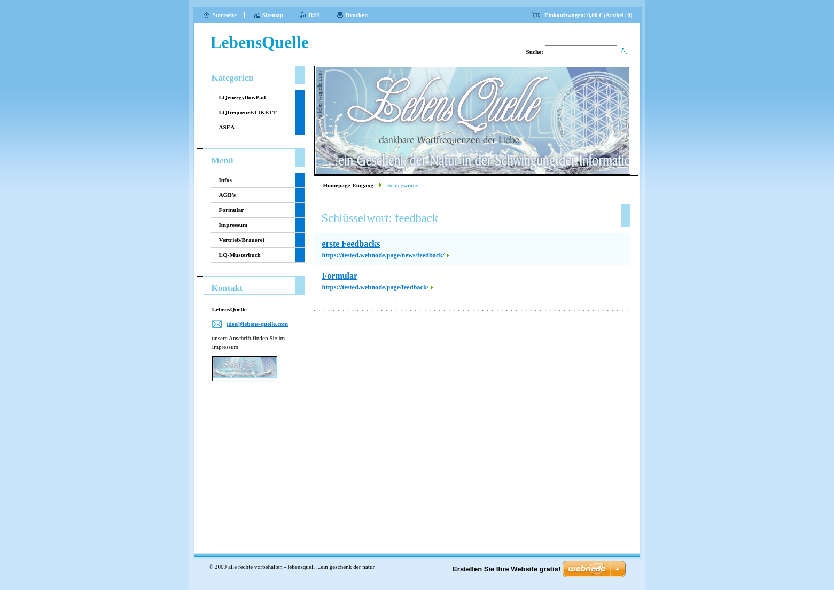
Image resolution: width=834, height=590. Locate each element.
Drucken (357, 15)
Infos (225, 180)
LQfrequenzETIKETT (248, 112)
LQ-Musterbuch (240, 254)
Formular (340, 275)
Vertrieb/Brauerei (241, 240)
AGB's (227, 195)
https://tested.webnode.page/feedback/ (375, 287)
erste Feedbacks (351, 243)
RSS (314, 15)
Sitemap (272, 15)
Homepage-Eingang (348, 185)
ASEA (227, 127)
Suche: (534, 52)
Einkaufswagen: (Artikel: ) (588, 15)
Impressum (233, 225)
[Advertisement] (251, 459)
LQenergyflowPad (242, 97)
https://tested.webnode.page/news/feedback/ (383, 255)
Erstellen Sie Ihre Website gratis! (506, 569)
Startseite (225, 15)
